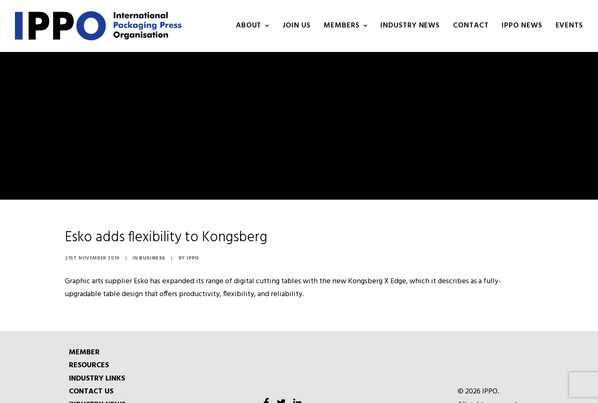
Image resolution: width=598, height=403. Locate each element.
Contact (470, 26)
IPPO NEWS (522, 26)
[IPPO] (98, 25)
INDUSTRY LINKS (97, 369)
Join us (296, 26)
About (252, 26)
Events (569, 26)
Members (345, 26)
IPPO (192, 249)
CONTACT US (91, 382)
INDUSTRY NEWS (410, 26)
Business (152, 249)
